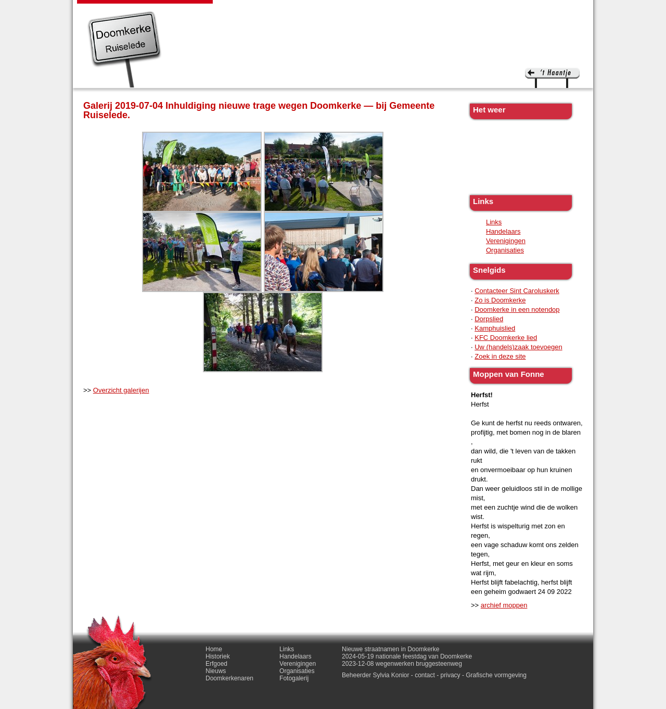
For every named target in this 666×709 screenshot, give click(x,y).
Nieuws (323, 10)
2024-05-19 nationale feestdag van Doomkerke (407, 656)
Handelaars (503, 231)
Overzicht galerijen (121, 390)
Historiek (245, 10)
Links (430, 10)
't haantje (552, 78)
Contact (514, 10)
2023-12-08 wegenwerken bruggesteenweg (402, 663)
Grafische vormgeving (496, 675)
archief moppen (504, 605)
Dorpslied (489, 319)
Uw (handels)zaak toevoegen (518, 347)
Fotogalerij (469, 10)
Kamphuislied (495, 328)
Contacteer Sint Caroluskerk (517, 291)
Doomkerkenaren (378, 10)
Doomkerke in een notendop (517, 309)
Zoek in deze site (500, 356)
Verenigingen (506, 241)
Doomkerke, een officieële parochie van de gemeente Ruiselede (124, 48)
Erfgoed (285, 10)
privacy (450, 675)
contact (425, 675)
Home (214, 649)
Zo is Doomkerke (500, 300)
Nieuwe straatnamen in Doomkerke (390, 649)
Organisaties (505, 250)
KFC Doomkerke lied (506, 337)
